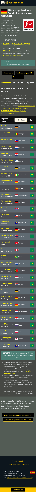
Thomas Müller (6, 201)
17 (32, 141)
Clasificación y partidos (25, 73)
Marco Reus (5, 228)
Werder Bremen (6, 251)
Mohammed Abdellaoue (9, 235)
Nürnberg (4, 299)
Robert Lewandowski (8, 331)
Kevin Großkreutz (7, 303)
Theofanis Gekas (7, 160)
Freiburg (4, 135)
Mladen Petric (6, 208)
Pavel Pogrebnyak (7, 324)
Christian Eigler (6, 297)
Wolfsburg (4, 224)
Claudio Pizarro (6, 249)
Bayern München (7, 128)
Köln (2, 142)
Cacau (3, 290)
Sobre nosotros (19, 462)
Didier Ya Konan (6, 174)
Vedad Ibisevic (6, 344)
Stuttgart (4, 278)
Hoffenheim (5, 265)
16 (32, 147)
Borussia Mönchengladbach (11, 231)
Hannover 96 (5, 176)
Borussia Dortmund (8, 149)
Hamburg (4, 210)
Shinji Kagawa (6, 338)
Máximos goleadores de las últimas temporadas (19, 415)
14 (32, 175)
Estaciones (7, 73)
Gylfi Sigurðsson (7, 262)
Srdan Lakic (5, 153)
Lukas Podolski (6, 180)
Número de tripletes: (12, 56)
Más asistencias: (10, 51)
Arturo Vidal (5, 215)
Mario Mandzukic (7, 317)
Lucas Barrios (6, 146)
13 (32, 182)
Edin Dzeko (5, 222)
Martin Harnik (6, 276)
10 (32, 216)
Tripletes (30, 82)
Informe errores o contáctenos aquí (20, 479)
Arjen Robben (6, 194)
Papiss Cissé (5, 133)
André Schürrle (6, 167)
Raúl (2, 187)
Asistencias (18, 82)
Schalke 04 (5, 190)
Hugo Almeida (6, 269)
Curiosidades (18, 77)
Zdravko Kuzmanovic (8, 283)
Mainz (3, 169)
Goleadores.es (16, 2)
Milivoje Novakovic (7, 140)
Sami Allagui (5, 242)
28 (32, 127)
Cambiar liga (18, 490)
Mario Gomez (5, 126)
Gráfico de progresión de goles (18, 420)
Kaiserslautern (6, 155)
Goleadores (6, 82)
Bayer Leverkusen (7, 217)
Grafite (3, 256)
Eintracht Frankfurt (8, 162)
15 (32, 168)
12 (32, 195)
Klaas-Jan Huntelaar (8, 310)
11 (32, 209)
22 (32, 134)
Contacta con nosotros (19, 465)
